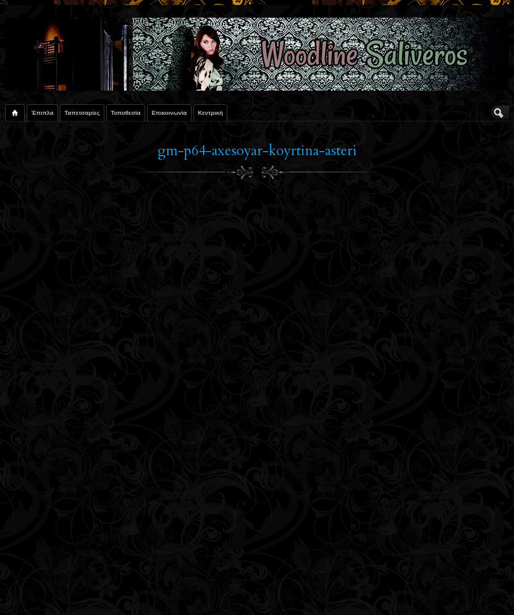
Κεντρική (210, 112)
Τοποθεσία (126, 112)
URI (43, 495)
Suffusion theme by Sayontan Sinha (464, 595)
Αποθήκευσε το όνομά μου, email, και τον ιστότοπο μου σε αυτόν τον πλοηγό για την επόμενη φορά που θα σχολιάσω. (147, 528)
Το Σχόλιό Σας (43, 314)
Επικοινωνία (169, 112)
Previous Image (29, 233)
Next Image (491, 233)
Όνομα (38, 445)
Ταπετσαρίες (82, 112)
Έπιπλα (42, 112)
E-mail (39, 470)
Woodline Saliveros (49, 595)
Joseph (52, 270)
